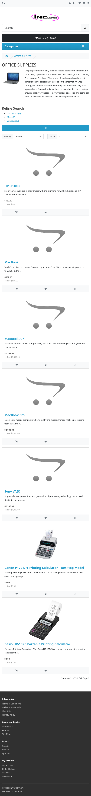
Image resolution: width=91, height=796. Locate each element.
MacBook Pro (14, 415)
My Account (7, 765)
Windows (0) (13, 120)
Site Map (6, 734)
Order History (8, 768)
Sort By (7, 136)
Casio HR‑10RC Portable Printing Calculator (37, 644)
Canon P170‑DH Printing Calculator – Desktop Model (44, 568)
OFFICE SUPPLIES (22, 56)
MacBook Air (14, 339)
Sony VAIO (12, 491)
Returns (6, 730)
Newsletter (7, 776)
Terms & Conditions (11, 703)
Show (52, 136)
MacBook (11, 262)
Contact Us (7, 726)
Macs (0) (11, 117)
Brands (5, 746)
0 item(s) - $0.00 (45, 38)
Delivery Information (12, 707)
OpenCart (18, 787)
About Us (6, 711)
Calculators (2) (14, 113)
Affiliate (6, 749)
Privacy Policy (8, 714)
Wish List (6, 772)
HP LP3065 (12, 186)
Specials (6, 753)
